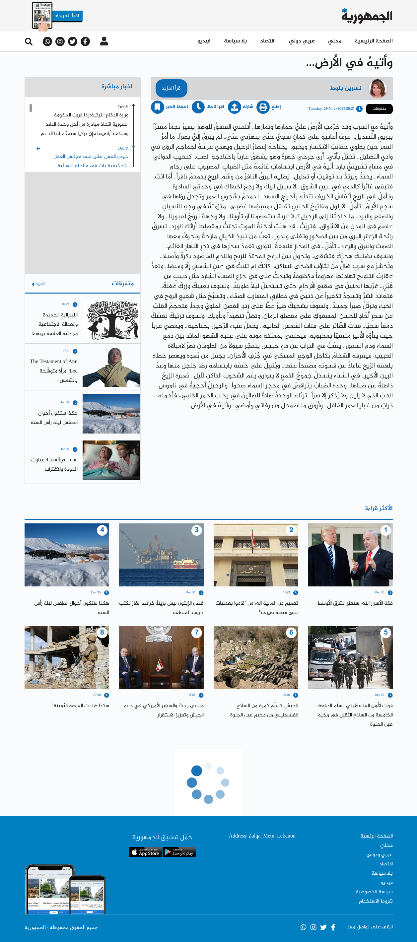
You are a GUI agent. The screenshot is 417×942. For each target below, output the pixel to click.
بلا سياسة (235, 41)
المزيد (38, 284)
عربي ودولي (380, 854)
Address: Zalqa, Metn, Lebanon (262, 836)
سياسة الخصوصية (374, 892)
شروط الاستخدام (376, 901)
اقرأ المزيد (171, 88)
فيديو (204, 41)
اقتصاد (268, 41)
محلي (334, 41)
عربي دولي (302, 41)
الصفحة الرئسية (376, 836)
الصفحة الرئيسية (374, 41)
